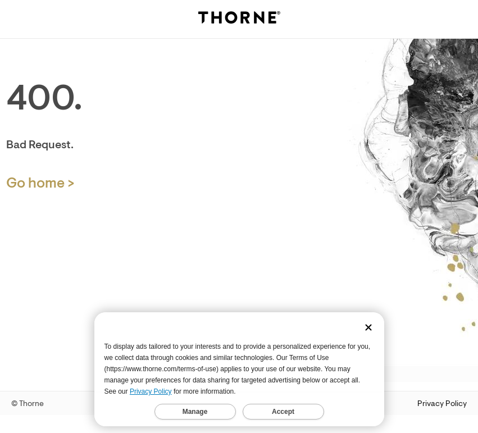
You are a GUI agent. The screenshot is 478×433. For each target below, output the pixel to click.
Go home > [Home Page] (40, 183)
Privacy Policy (442, 403)
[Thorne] (239, 19)
